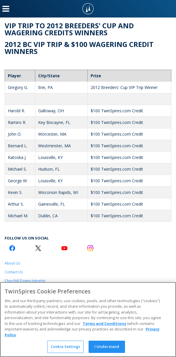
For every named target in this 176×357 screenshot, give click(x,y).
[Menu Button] (6, 9)
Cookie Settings (65, 346)
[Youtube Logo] (64, 248)
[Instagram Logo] (90, 248)
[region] (88, 319)
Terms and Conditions (104, 323)
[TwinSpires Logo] (88, 9)
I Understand (106, 346)
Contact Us (14, 272)
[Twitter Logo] (38, 248)
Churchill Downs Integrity (25, 280)
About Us (12, 263)
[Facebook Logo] (12, 248)
